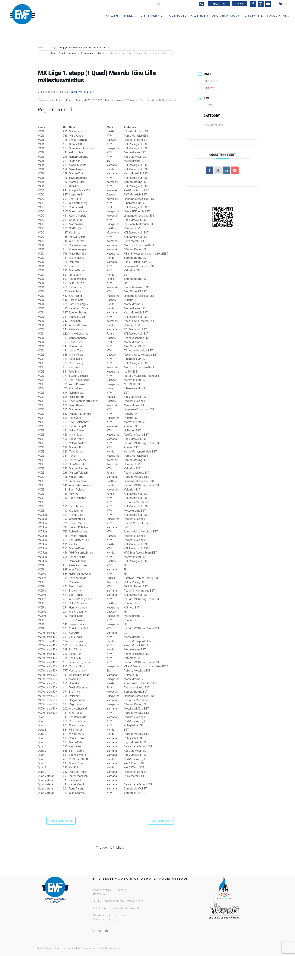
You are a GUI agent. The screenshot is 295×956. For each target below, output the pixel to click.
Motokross (101, 53)
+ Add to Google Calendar (68, 821)
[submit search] (204, 4)
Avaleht (41, 47)
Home (45, 53)
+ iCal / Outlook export (154, 821)
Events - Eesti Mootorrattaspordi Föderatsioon (72, 53)
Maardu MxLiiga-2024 (82, 91)
